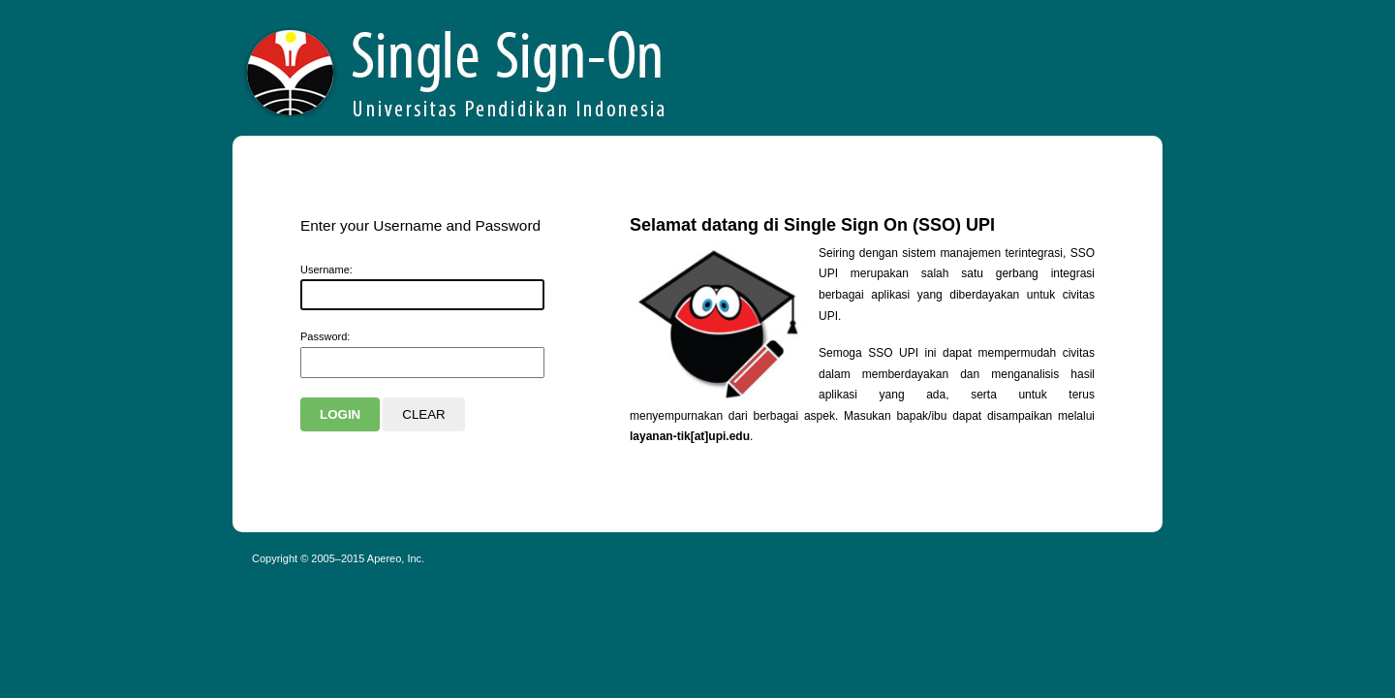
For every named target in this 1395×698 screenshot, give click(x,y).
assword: (325, 336)
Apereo (456, 67)
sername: (326, 269)
